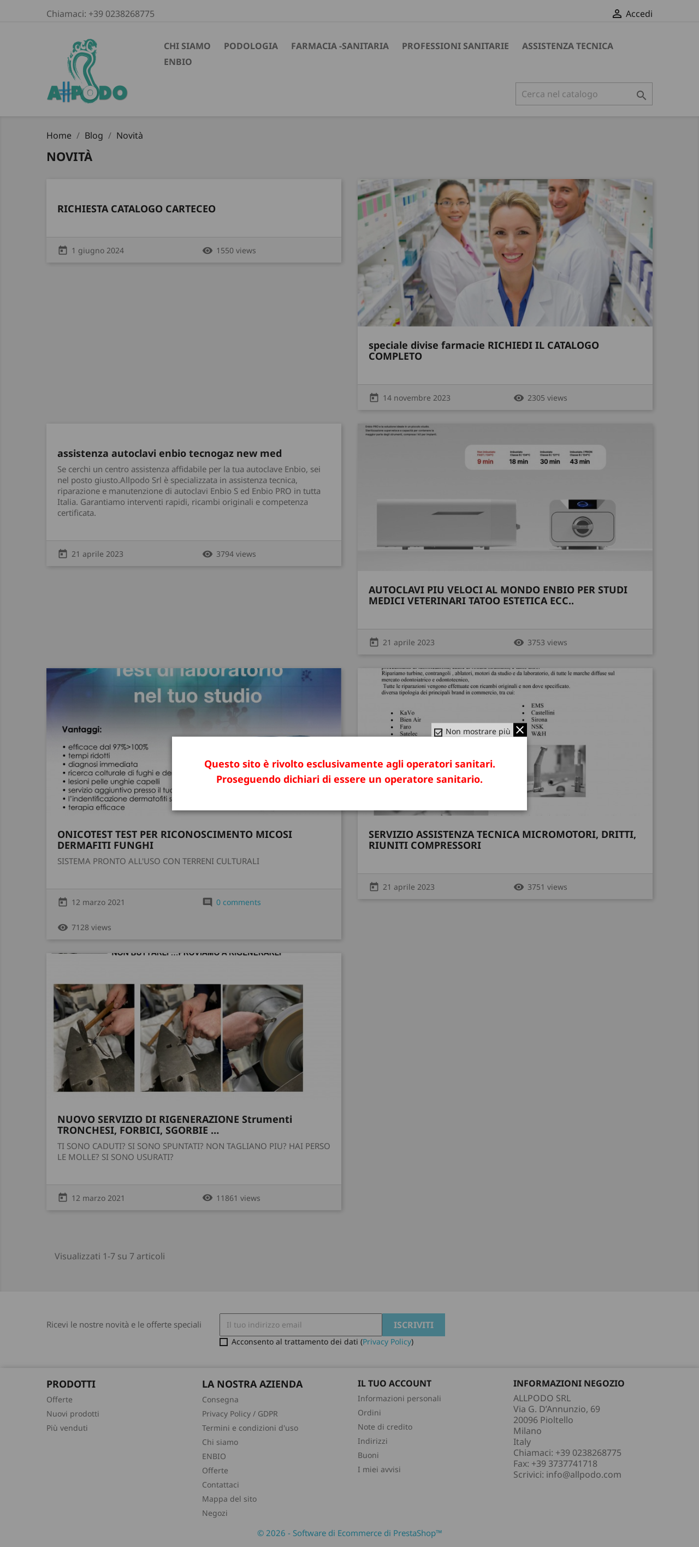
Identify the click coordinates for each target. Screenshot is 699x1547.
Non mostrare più (478, 731)
